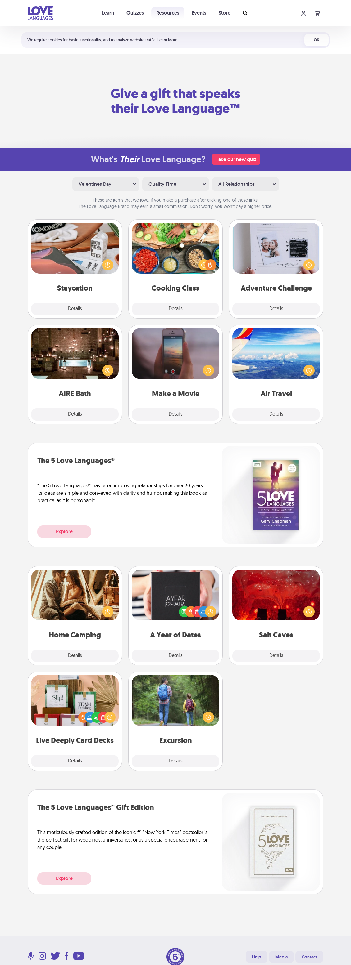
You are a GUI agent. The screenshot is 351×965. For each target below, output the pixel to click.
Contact (309, 957)
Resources (167, 13)
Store (224, 13)
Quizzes (135, 13)
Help (256, 957)
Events (199, 13)
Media (281, 957)
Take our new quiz (236, 159)
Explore (64, 531)
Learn (108, 13)
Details (75, 308)
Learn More (167, 39)
